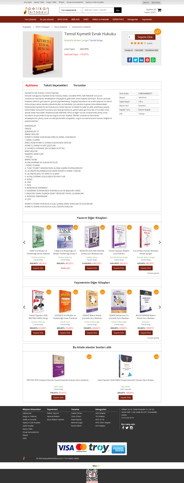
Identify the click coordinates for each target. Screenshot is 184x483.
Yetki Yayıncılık (125, 389)
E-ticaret (88, 465)
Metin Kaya (58, 387)
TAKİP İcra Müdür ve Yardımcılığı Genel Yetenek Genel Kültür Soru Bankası (38, 253)
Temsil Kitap (38, 260)
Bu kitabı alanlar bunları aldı (92, 347)
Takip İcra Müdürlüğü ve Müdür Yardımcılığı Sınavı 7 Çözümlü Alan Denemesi (65, 253)
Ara (117, 10)
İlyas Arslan (125, 387)
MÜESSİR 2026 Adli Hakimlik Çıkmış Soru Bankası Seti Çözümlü (92, 253)
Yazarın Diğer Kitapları (92, 218)
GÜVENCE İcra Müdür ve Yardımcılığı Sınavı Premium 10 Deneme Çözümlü (65, 318)
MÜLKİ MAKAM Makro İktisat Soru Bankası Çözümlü (146, 318)
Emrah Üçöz (65, 322)
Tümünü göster (153, 273)
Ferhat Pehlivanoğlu (92, 322)
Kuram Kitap (92, 260)
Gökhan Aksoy (91, 257)
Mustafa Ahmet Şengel (119, 257)
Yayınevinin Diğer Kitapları (92, 282)
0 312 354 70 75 (127, 418)
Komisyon (146, 322)
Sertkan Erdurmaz (38, 257)
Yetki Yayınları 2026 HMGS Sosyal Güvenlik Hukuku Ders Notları (126, 380)
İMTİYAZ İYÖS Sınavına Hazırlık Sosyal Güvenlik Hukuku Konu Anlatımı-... (58, 380)
